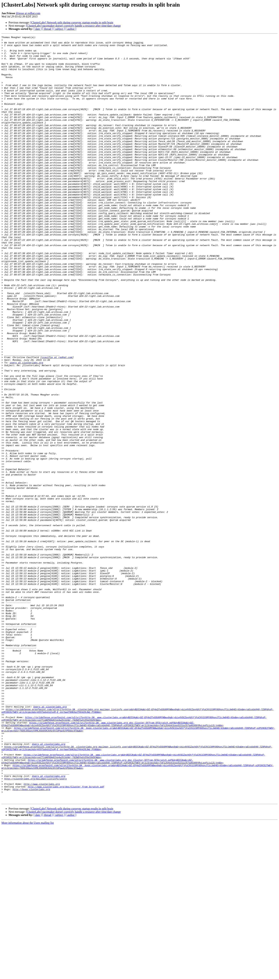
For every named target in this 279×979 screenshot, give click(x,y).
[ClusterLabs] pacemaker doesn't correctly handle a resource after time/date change (73, 25)
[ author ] (71, 28)
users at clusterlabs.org (26, 428)
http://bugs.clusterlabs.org (31, 940)
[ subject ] (59, 28)
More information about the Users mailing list (27, 975)
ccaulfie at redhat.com (57, 421)
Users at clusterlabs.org (50, 841)
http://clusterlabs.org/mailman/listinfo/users (35, 927)
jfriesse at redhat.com (28, 13)
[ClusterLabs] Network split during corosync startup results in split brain (71, 22)
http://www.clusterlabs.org (42, 933)
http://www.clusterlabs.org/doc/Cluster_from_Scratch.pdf (66, 937)
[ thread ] (47, 28)
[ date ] (38, 28)
